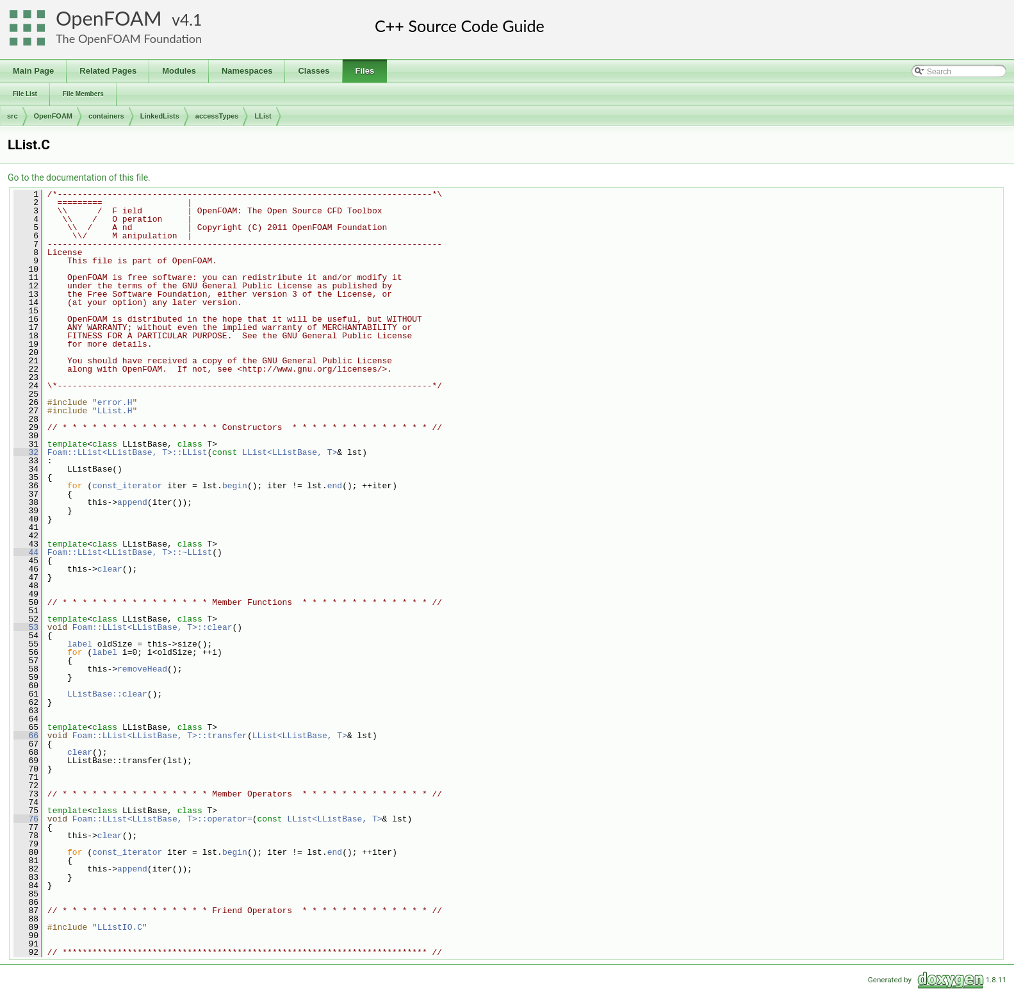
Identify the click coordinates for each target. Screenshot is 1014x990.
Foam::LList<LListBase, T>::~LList (129, 552)
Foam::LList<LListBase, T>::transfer (159, 735)
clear (109, 569)
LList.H (115, 411)
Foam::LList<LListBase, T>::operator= (162, 819)
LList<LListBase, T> (289, 452)
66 (25, 735)
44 (25, 552)
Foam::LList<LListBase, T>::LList (127, 452)
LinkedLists (159, 116)
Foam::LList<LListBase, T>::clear (152, 627)
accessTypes (217, 116)
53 (25, 627)
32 (25, 452)
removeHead (142, 669)
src (12, 116)
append (132, 502)
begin (234, 485)
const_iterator (127, 485)
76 (25, 819)
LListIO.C (119, 927)
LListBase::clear (107, 694)
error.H (115, 402)
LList (262, 116)
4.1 (191, 19)
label (79, 644)
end (334, 485)
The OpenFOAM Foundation (129, 38)
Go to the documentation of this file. (79, 177)
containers (106, 116)
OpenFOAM (109, 18)
